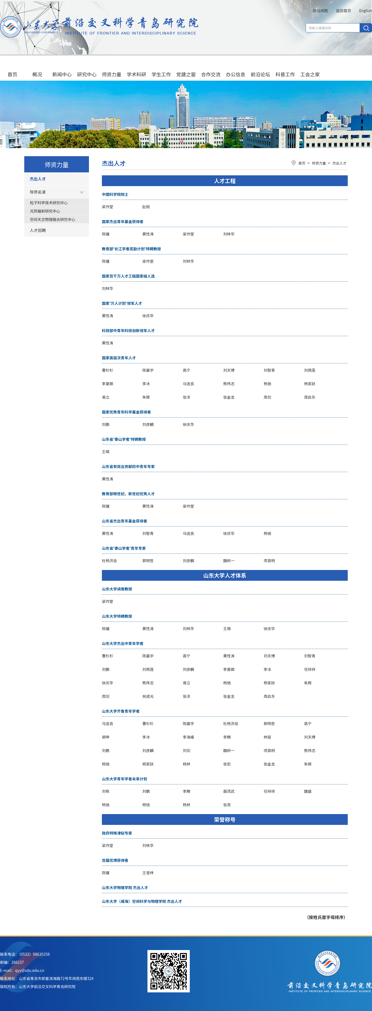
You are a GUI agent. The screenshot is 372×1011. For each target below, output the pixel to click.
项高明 (269, 560)
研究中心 (87, 69)
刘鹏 (105, 424)
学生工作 (161, 69)
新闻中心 (62, 69)
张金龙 (229, 397)
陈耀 (105, 234)
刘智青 (269, 370)
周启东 (309, 397)
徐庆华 (148, 315)
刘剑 (186, 750)
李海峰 (188, 737)
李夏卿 (107, 383)
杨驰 (267, 383)
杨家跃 (309, 383)
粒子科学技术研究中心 (49, 202)
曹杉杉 (107, 370)
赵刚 (146, 206)
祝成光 (148, 696)
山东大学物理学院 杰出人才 (125, 887)
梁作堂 (107, 206)
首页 (12, 69)
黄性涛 (148, 234)
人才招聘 (38, 230)
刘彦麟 (148, 424)
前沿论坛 (260, 69)
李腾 (227, 737)
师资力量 (111, 69)
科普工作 (285, 69)
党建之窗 (186, 69)
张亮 (227, 804)
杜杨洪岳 (109, 560)
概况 (37, 69)
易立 (105, 397)
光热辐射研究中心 (45, 211)
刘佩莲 (309, 370)
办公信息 (235, 69)
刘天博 (229, 370)
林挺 (267, 737)
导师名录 (38, 192)
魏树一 (229, 560)
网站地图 (320, 10)
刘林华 (229, 234)
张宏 (227, 764)
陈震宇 (148, 370)
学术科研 (136, 69)
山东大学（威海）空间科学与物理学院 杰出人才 (142, 901)
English (365, 10)
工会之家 (310, 69)
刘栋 (105, 791)
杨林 (186, 764)
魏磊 (308, 791)
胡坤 (105, 737)
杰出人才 (38, 179)
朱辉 (146, 397)
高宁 (186, 370)
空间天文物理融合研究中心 (52, 219)
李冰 (146, 383)
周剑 (267, 397)
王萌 (105, 451)
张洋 (186, 397)
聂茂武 (229, 791)
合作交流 (211, 69)
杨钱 (146, 804)
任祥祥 (309, 669)
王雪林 (148, 872)
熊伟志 (229, 383)
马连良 (188, 383)
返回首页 (343, 10)
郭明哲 (148, 560)
